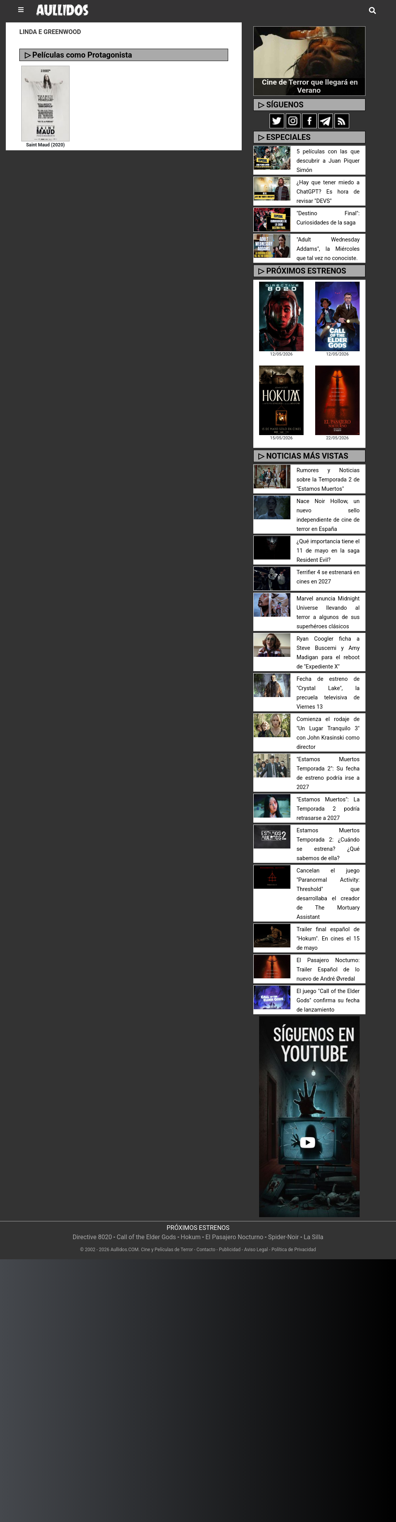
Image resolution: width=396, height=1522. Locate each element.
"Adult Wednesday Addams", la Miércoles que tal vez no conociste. (328, 249)
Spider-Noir (283, 1237)
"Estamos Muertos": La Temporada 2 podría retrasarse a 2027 (328, 808)
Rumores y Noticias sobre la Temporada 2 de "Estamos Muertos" (328, 479)
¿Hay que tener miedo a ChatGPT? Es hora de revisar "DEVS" (328, 191)
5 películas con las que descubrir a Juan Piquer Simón (328, 160)
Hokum (191, 1237)
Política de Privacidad (293, 1249)
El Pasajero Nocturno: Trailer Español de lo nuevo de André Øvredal (328, 969)
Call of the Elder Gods (146, 1237)
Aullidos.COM (125, 1249)
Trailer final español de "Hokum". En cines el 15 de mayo (328, 938)
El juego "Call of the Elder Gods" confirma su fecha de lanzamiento (328, 1000)
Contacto (205, 1249)
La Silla (313, 1237)
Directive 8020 (92, 1237)
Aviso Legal (256, 1249)
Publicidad (230, 1249)
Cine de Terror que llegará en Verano (310, 86)
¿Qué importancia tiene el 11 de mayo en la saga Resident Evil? (328, 550)
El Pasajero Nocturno (234, 1237)
